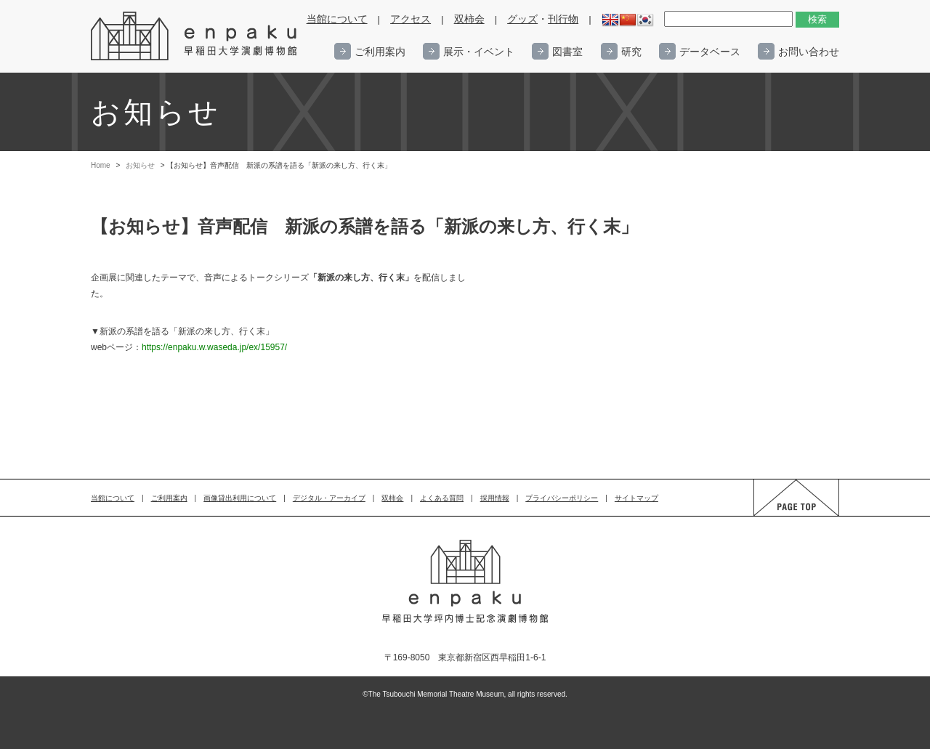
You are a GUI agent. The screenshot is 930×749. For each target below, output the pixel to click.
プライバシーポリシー (561, 498)
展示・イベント (478, 51)
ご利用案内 (380, 51)
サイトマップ (636, 498)
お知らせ (140, 165)
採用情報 (494, 498)
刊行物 (563, 19)
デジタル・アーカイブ (329, 498)
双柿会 (469, 19)
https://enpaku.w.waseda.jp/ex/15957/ (214, 347)
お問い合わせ (808, 51)
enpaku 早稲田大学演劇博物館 (195, 36)
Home (100, 165)
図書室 (567, 51)
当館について (337, 19)
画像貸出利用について (239, 498)
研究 (631, 51)
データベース (709, 51)
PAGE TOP (782, 515)
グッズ (522, 19)
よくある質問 (442, 498)
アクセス (410, 19)
